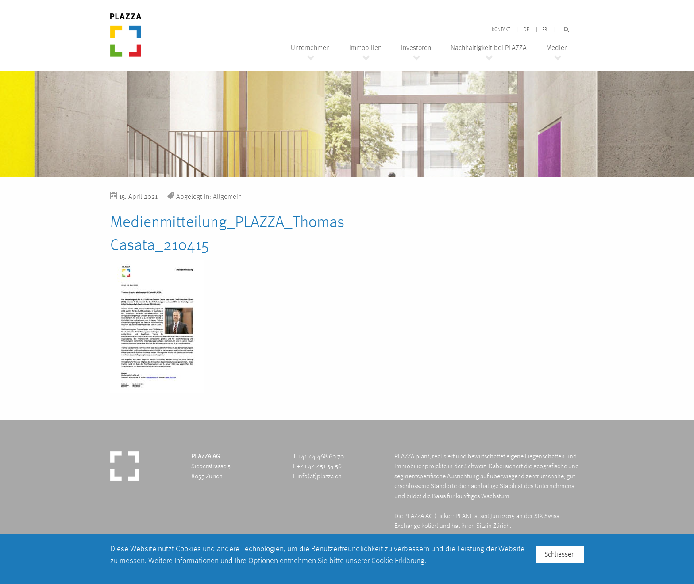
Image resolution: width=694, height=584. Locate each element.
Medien (557, 48)
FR (544, 30)
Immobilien (365, 48)
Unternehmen (310, 48)
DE (526, 30)
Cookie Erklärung (397, 560)
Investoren (416, 48)
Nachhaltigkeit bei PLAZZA (489, 48)
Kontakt (501, 30)
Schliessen (559, 554)
